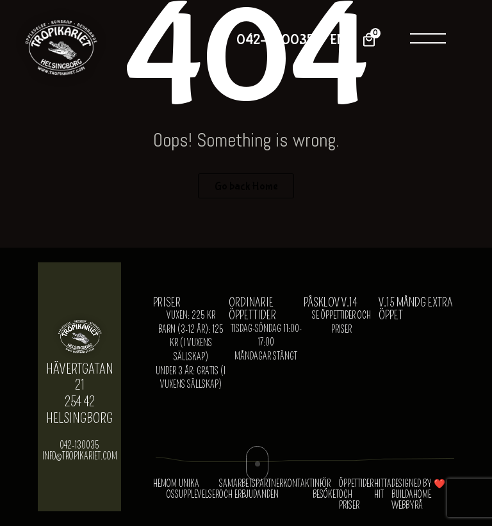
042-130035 (275, 40)
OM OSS (173, 489)
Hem (160, 484)
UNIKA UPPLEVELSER (199, 489)
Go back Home (246, 186)
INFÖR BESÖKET (326, 489)
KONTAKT (298, 484)
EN (337, 40)
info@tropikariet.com (79, 456)
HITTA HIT (382, 489)
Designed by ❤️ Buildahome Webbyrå (418, 495)
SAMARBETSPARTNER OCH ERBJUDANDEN (251, 489)
